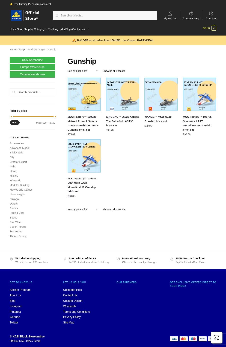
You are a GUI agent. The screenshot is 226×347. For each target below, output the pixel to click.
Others (14, 201)
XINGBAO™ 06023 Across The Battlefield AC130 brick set (122, 119)
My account (170, 18)
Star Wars (15, 219)
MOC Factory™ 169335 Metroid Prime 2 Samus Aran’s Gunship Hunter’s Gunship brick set (83, 121)
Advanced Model (19, 145)
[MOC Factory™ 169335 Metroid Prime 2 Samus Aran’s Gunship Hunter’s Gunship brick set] (84, 92)
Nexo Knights (17, 192)
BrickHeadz (16, 150)
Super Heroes (18, 224)
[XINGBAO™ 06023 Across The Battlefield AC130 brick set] (122, 92)
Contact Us (70, 293)
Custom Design (72, 298)
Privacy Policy (72, 314)
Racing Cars (17, 210)
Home (13, 47)
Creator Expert (18, 159)
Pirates (14, 206)
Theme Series (18, 233)
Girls (12, 164)
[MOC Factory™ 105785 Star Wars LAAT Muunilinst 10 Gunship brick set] (199, 92)
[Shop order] (84, 68)
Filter (14, 120)
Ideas (13, 168)
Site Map (68, 320)
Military (14, 173)
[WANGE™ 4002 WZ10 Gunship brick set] (161, 92)
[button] (216, 337)
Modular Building (19, 182)
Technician (16, 229)
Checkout (211, 18)
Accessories (17, 141)
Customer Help (191, 18)
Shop (22, 47)
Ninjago (14, 196)
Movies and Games (21, 187)
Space (13, 215)
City (12, 154)
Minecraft (15, 178)
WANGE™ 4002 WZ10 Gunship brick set (157, 116)
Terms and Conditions (77, 309)
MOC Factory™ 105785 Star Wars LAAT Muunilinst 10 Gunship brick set (197, 121)
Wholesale (69, 304)
